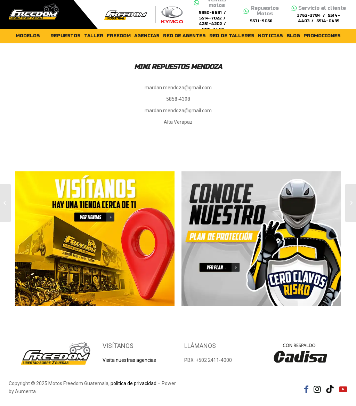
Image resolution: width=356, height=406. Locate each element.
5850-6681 (210, 12)
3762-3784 (309, 15)
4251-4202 (210, 24)
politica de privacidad (133, 383)
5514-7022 (210, 18)
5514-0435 (327, 21)
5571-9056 (261, 21)
